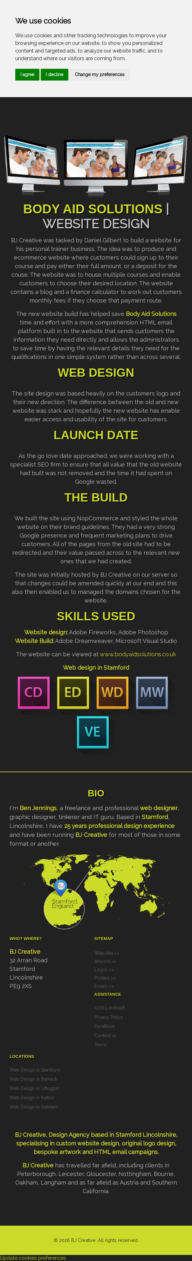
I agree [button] (27, 74)
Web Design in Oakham (34, 1106)
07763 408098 (109, 1007)
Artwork (102, 961)
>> (117, 953)
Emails (101, 986)
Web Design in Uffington (34, 1088)
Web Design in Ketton (32, 1097)
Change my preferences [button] (100, 74)
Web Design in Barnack (33, 1079)
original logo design (148, 1143)
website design (98, 1143)
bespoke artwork (57, 1152)
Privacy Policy (108, 1017)
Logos (101, 969)
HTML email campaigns (126, 1152)
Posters (102, 977)
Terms (100, 1044)
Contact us (105, 1035)
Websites (103, 953)
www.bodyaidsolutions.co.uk (138, 654)
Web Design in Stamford (35, 1069)
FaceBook (104, 1026)
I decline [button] (54, 74)
